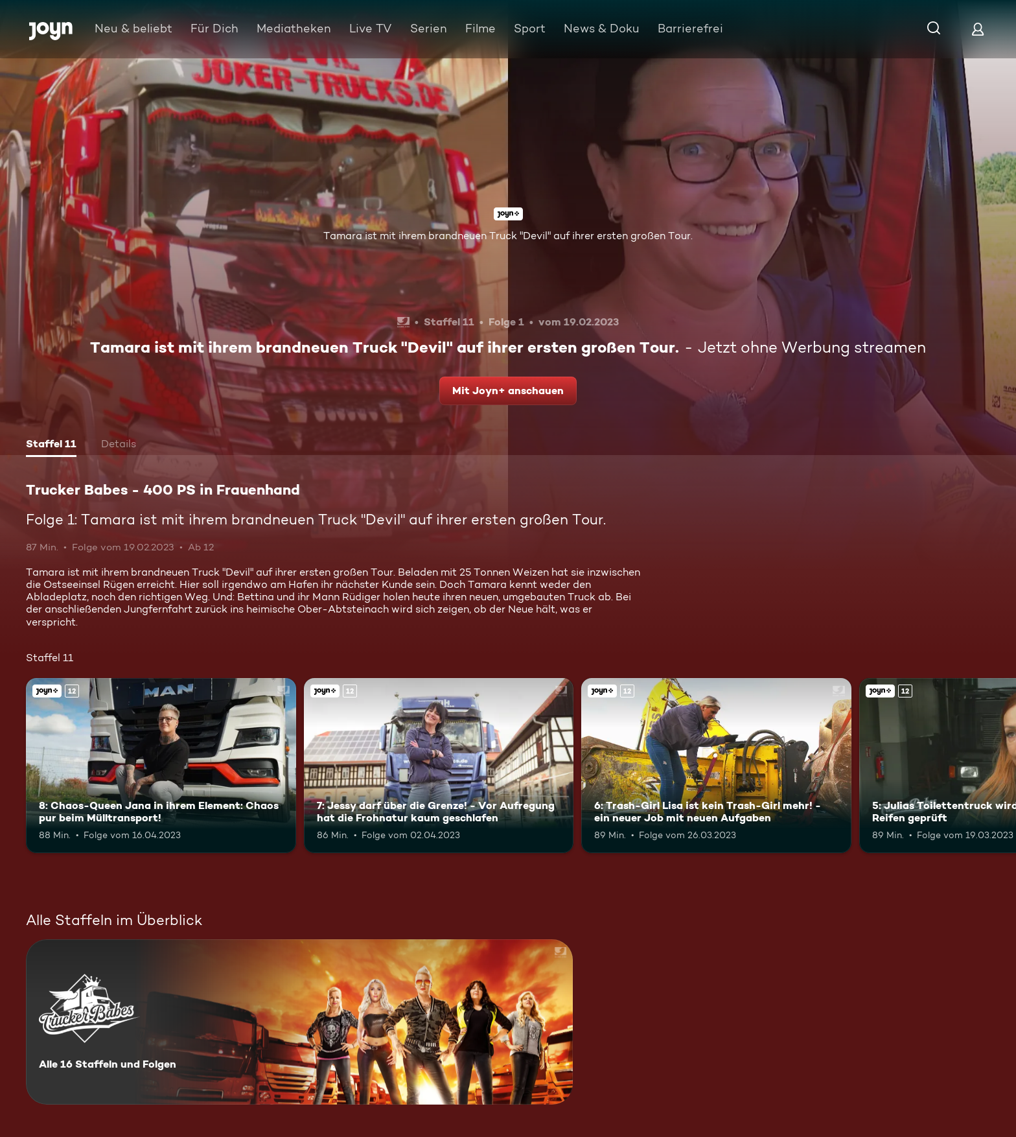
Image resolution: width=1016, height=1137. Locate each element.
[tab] (51, 445)
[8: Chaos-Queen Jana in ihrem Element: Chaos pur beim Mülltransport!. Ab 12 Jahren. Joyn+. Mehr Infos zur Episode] (161, 766)
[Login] (978, 29)
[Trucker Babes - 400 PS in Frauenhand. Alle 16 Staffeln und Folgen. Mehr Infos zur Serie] (299, 1022)
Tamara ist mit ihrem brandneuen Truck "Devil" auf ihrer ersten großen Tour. (508, 235)
